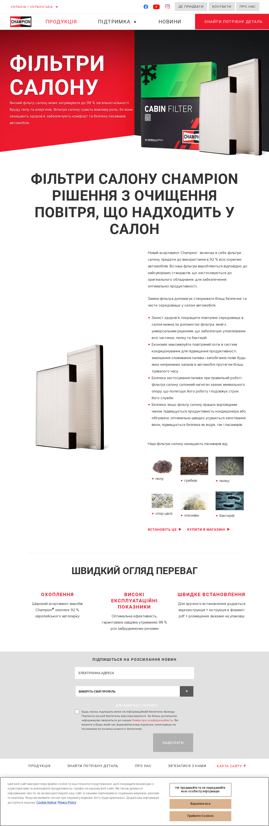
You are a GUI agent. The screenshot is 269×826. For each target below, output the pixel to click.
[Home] (22, 22)
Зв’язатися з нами (187, 766)
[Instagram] (167, 8)
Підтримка (114, 22)
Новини (169, 22)
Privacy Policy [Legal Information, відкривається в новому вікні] (67, 803)
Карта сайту (231, 766)
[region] (134, 801)
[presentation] (111, 742)
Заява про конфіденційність (152, 720)
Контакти (221, 7)
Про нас (248, 7)
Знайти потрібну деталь (93, 766)
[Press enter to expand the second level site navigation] (135, 21)
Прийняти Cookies (200, 816)
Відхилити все (200, 804)
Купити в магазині (206, 529)
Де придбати (191, 7)
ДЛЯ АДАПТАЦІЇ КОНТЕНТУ (137, 705)
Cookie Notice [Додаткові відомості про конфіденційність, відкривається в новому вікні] (46, 803)
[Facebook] (145, 8)
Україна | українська (32, 7)
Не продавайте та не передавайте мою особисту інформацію (200, 790)
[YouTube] (156, 8)
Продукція (61, 22)
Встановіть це (162, 529)
